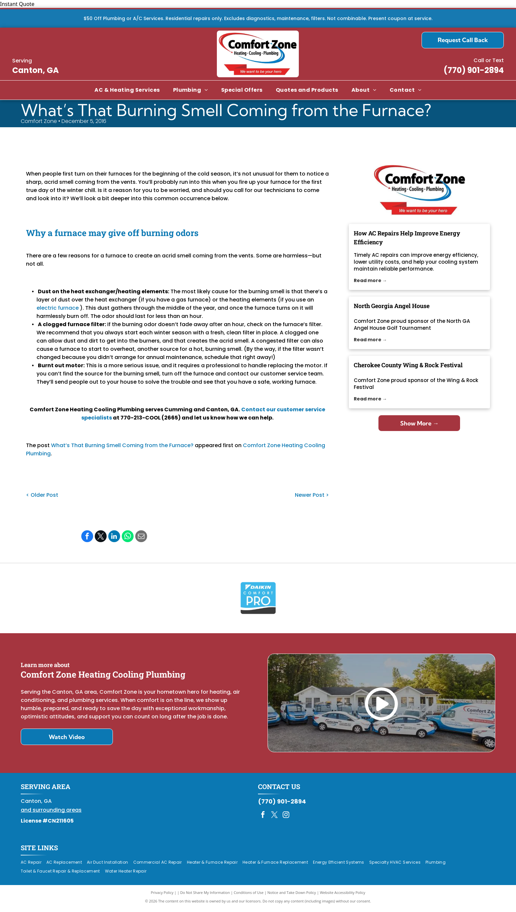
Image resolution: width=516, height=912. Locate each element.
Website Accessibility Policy (342, 895)
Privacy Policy (162, 895)
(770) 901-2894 (474, 70)
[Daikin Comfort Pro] (258, 599)
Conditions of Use (249, 895)
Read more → (370, 280)
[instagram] (286, 819)
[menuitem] (127, 90)
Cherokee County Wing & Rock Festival (408, 365)
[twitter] (274, 819)
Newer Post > (312, 495)
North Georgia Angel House (391, 306)
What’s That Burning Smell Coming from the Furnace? (122, 445)
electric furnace (58, 308)
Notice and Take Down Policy (292, 895)
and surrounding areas (51, 813)
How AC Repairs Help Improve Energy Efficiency (407, 237)
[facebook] (263, 819)
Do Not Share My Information (205, 895)
